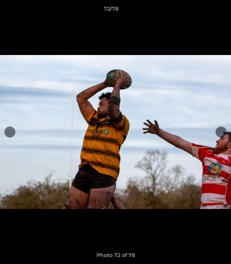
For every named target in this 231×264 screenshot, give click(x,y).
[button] (204, 10)
